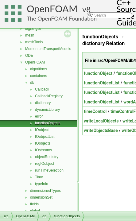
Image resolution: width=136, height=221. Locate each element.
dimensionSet (41, 197)
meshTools (34, 42)
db (32, 82)
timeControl (95, 111)
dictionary (43, 103)
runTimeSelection (49, 170)
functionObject (98, 73)
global (35, 211)
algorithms (38, 69)
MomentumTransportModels (48, 49)
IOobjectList (44, 136)
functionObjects (47, 123)
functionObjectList (101, 82)
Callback (42, 89)
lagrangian (33, 28)
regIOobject (44, 163)
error (39, 116)
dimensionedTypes (45, 190)
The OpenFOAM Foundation (62, 18)
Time (39, 177)
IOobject (42, 130)
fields (34, 204)
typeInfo (41, 184)
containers (38, 76)
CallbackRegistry (49, 96)
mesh (29, 35)
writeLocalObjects (101, 120)
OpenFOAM (52, 8)
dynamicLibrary (47, 109)
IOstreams (43, 150)
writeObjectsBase (101, 130)
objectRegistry (46, 157)
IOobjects (43, 143)
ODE (29, 55)
